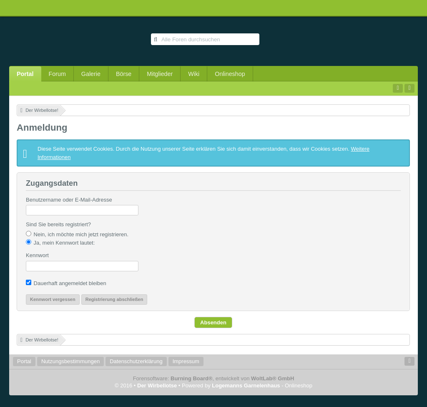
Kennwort (37, 255)
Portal (25, 74)
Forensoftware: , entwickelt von (213, 378)
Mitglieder (160, 74)
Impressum (186, 361)
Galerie (90, 74)
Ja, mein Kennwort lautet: (60, 242)
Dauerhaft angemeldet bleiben (66, 283)
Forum (57, 74)
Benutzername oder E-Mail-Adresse (69, 200)
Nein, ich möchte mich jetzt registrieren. (77, 234)
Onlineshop (230, 74)
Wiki (193, 74)
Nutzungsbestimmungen (70, 361)
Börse (123, 74)
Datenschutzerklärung (136, 361)
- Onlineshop (262, 385)
